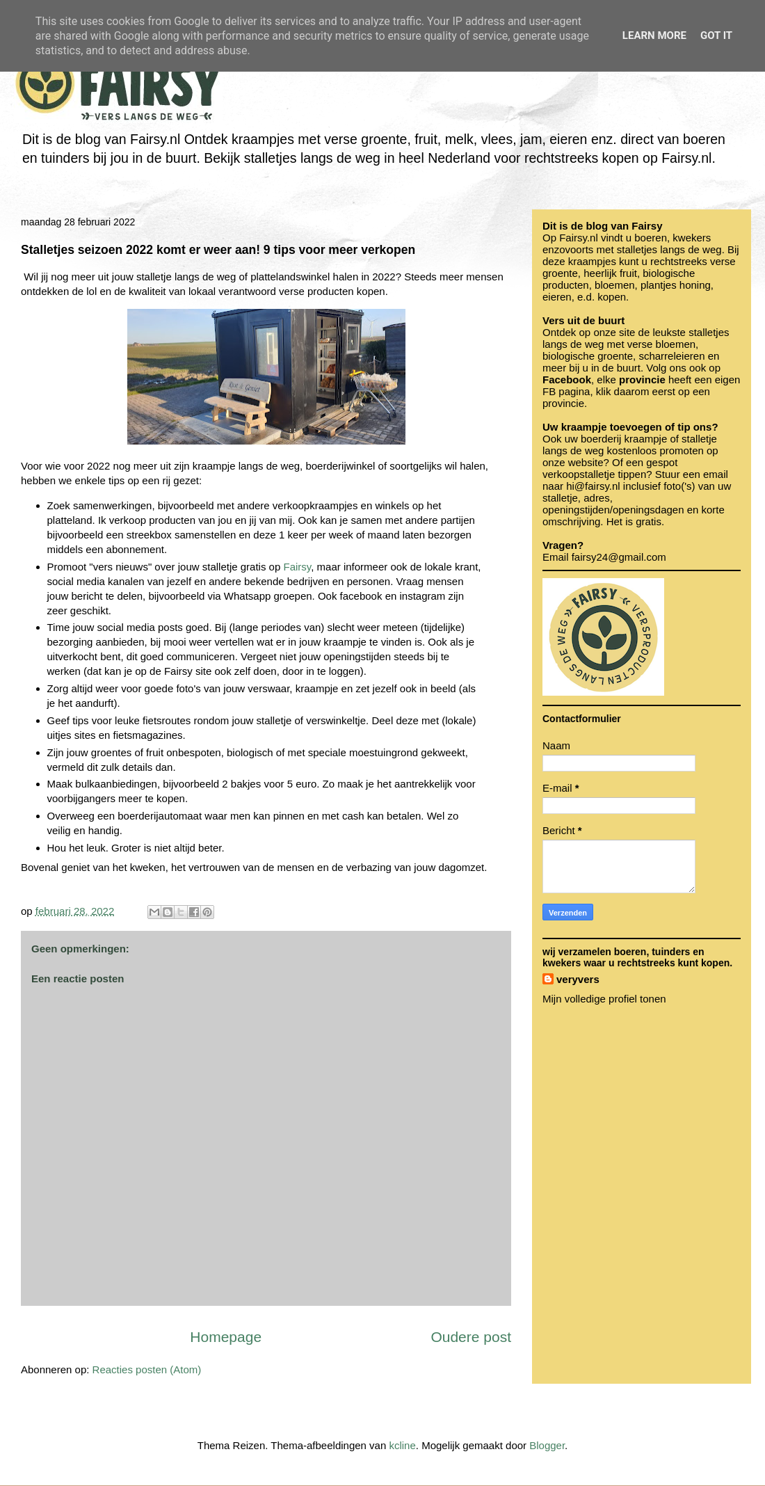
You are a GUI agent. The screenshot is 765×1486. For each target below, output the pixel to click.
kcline (402, 1445)
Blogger (547, 1445)
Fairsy (297, 567)
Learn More (654, 35)
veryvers (577, 979)
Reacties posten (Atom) (147, 1369)
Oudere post (470, 1337)
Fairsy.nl (578, 237)
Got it (716, 35)
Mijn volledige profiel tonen (604, 999)
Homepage (225, 1337)
